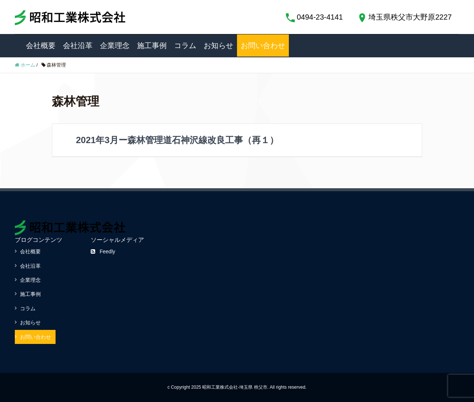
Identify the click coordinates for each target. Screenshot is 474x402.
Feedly (103, 251)
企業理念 (115, 45)
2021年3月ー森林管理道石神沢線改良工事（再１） (177, 140)
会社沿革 (78, 45)
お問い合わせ (263, 45)
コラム (185, 45)
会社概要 (41, 45)
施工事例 (152, 45)
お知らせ (218, 45)
